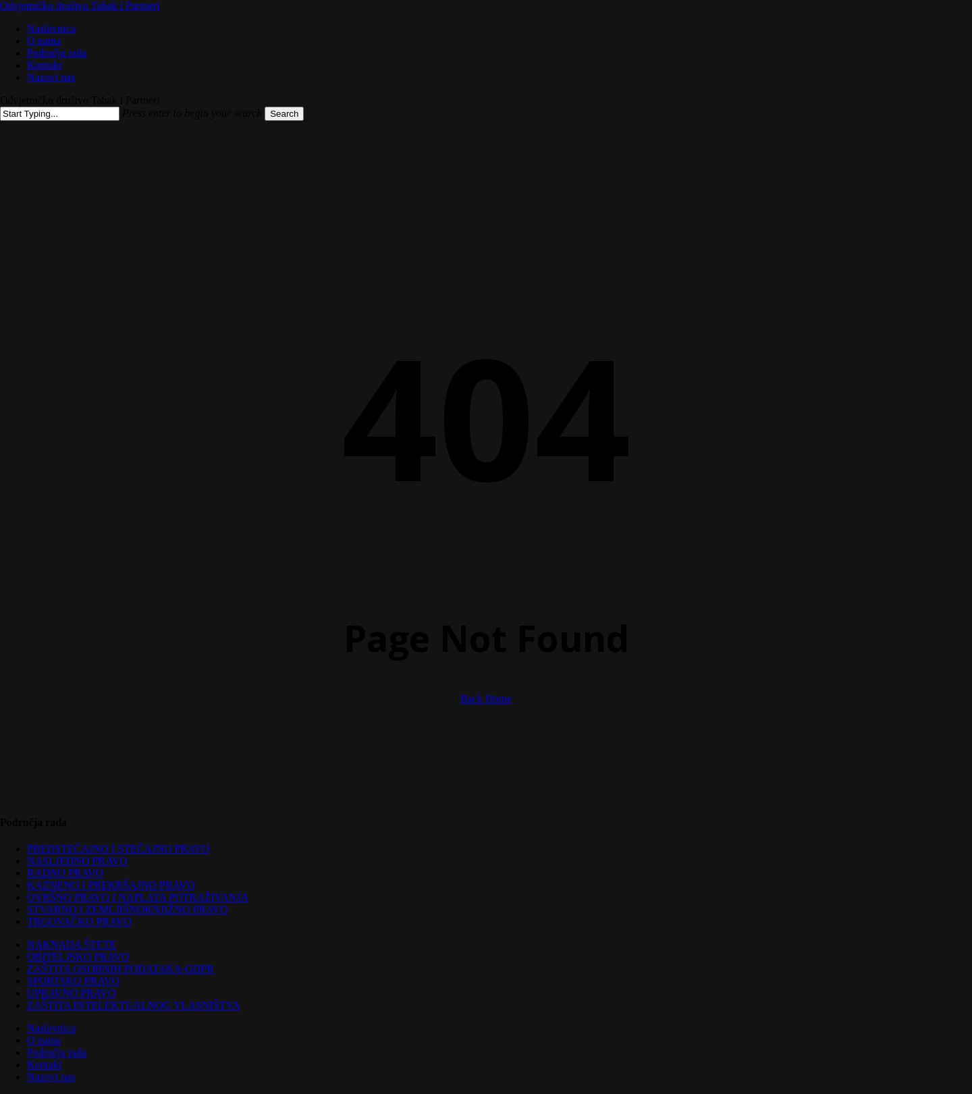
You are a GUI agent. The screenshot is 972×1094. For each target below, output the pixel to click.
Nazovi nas (51, 1077)
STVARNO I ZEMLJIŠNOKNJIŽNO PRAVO (127, 909)
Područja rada (56, 1052)
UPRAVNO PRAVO (71, 993)
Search (284, 114)
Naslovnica (51, 1028)
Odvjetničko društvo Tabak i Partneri (80, 5)
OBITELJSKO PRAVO (78, 956)
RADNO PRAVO (65, 873)
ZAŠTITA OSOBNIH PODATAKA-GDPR (120, 969)
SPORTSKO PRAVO (73, 981)
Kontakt (44, 1064)
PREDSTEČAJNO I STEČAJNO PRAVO (118, 848)
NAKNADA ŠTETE (71, 944)
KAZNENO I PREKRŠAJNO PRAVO (110, 885)
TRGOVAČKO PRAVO (79, 921)
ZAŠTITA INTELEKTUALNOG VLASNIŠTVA (133, 1005)
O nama (44, 1040)
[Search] (59, 114)
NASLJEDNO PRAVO (77, 861)
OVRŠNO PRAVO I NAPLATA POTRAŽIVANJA (137, 897)
